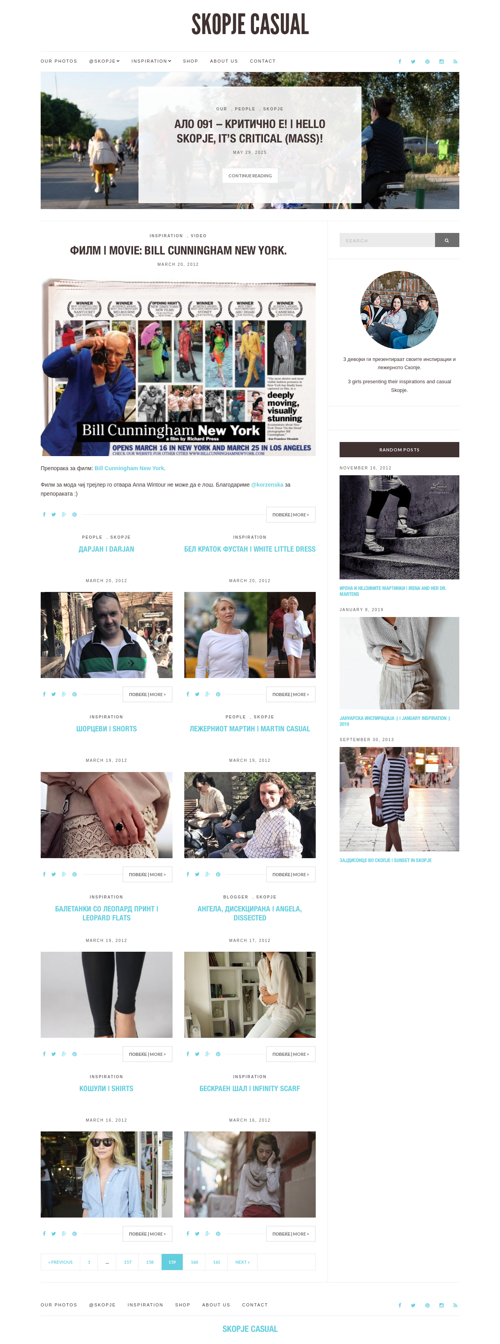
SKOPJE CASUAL (250, 24)
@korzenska (267, 485)
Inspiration (149, 61)
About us (224, 61)
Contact (263, 61)
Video (199, 236)
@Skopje (102, 61)
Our (221, 109)
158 (149, 1262)
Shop (190, 61)
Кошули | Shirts (106, 1088)
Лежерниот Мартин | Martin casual (250, 728)
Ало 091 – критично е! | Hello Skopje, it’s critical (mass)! (250, 131)
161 (216, 1262)
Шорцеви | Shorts (106, 728)
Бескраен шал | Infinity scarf (250, 1088)
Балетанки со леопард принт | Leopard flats (106, 913)
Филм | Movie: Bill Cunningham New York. (178, 250)
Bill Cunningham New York (129, 468)
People (245, 109)
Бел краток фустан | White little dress (250, 549)
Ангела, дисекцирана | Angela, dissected (250, 913)
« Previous (60, 1262)
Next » (243, 1262)
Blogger (236, 897)
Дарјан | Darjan (106, 549)
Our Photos (59, 61)
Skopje (273, 109)
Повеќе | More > (291, 514)
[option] (250, 185)
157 (127, 1262)
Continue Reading (250, 175)
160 (194, 1262)
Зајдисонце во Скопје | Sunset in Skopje (386, 860)
